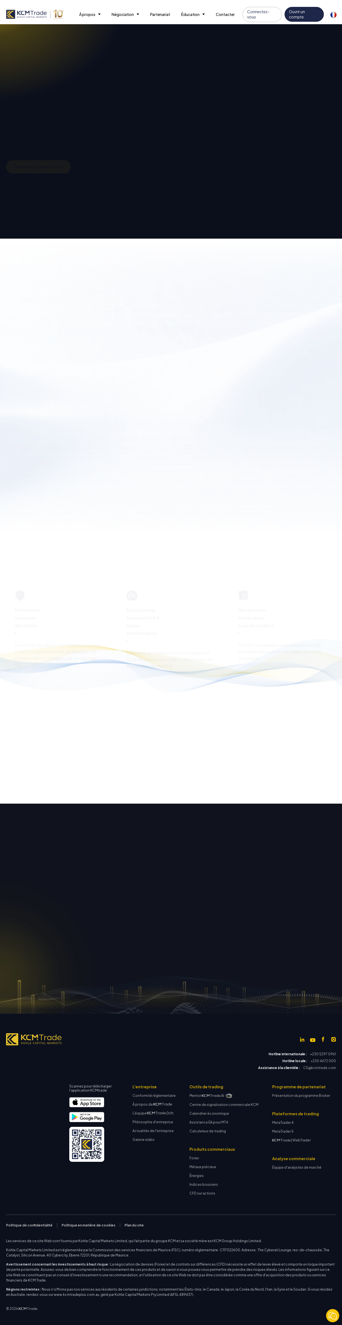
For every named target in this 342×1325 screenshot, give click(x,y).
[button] (90, 14)
